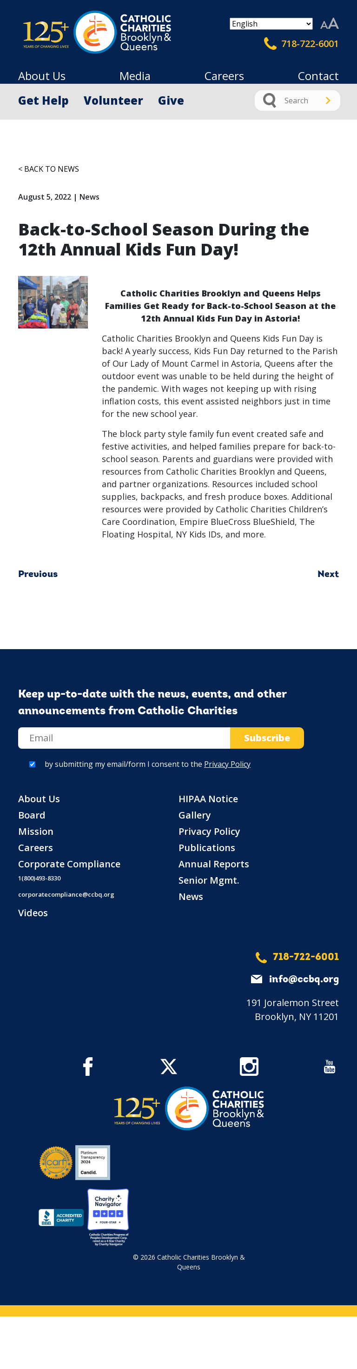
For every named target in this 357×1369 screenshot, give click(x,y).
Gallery (194, 815)
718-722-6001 (301, 44)
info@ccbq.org (304, 980)
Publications (206, 847)
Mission (35, 831)
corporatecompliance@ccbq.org (66, 894)
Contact (318, 75)
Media (135, 75)
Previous (38, 574)
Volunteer (113, 100)
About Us (42, 75)
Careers (224, 75)
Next (328, 574)
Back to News (51, 169)
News (190, 896)
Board (32, 815)
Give (171, 100)
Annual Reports (213, 864)
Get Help (43, 100)
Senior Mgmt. (208, 880)
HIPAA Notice (208, 798)
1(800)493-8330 (39, 878)
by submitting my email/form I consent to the (148, 764)
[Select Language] (271, 24)
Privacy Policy (227, 764)
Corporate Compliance (69, 864)
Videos (33, 912)
